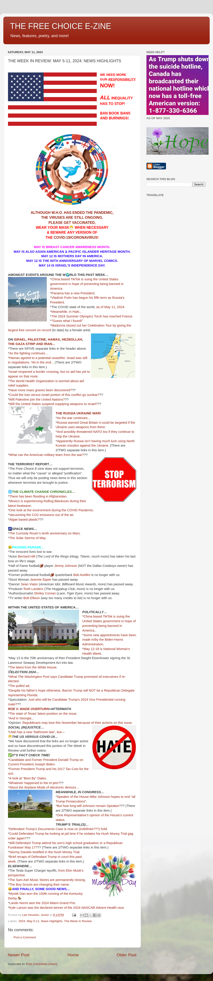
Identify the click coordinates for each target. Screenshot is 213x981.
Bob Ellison (31, 598)
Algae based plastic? (24, 519)
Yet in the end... (42, 362)
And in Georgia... (21, 718)
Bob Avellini (81, 575)
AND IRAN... (45, 344)
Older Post (126, 955)
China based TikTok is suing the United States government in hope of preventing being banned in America (87, 283)
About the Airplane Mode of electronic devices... (44, 787)
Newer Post (19, 955)
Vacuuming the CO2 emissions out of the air (41, 515)
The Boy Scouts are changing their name (39, 884)
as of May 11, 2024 (110, 307)
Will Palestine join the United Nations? (37, 399)
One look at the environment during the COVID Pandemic (51, 510)
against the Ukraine (94, 445)
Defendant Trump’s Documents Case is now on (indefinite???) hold (58, 829)
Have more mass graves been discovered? (40, 390)
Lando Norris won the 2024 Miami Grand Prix (42, 903)
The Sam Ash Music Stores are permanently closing (47, 880)
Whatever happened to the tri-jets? (34, 783)
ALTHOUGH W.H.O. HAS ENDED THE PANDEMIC (71, 213)
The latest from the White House (33, 667)
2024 (21, 921)
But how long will (69, 806)
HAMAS (54, 339)
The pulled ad (19, 686)
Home (73, 955)
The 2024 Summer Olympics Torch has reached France (91, 316)
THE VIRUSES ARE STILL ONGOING (71, 217)
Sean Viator (29, 584)
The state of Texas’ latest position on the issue (43, 713)
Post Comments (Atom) (41, 964)
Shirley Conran (45, 593)
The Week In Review (78, 921)
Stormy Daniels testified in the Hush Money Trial (44, 852)
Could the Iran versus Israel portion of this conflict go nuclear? (54, 395)
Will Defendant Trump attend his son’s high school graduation (54, 843)
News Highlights (52, 921)
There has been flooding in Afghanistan (37, 496)
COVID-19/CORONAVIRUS (75, 237)
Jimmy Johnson (65, 566)
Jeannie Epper (40, 579)
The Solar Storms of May (27, 538)
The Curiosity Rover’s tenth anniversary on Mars (44, 533)
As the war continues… (74, 418)
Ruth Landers (33, 589)
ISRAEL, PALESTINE (30, 339)
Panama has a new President (73, 293)
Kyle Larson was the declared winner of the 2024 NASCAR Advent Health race (66, 907)
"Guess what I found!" (67, 321)
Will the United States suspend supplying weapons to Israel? (53, 404)
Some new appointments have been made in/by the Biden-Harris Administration (109, 639)
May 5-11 (33, 921)
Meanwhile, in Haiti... (66, 311)
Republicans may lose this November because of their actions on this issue (77, 722)
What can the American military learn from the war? (46, 455)
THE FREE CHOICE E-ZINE (60, 26)
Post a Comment (25, 937)
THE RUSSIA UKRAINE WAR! (78, 413)
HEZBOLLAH (72, 339)
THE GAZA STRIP (21, 344)
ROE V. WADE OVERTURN (28, 709)
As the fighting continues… (29, 353)
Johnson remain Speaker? (101, 806)
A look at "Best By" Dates (27, 778)
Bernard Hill (26, 556)
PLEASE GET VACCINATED (72, 223)
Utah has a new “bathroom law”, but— (37, 732)
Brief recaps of (20, 857)
